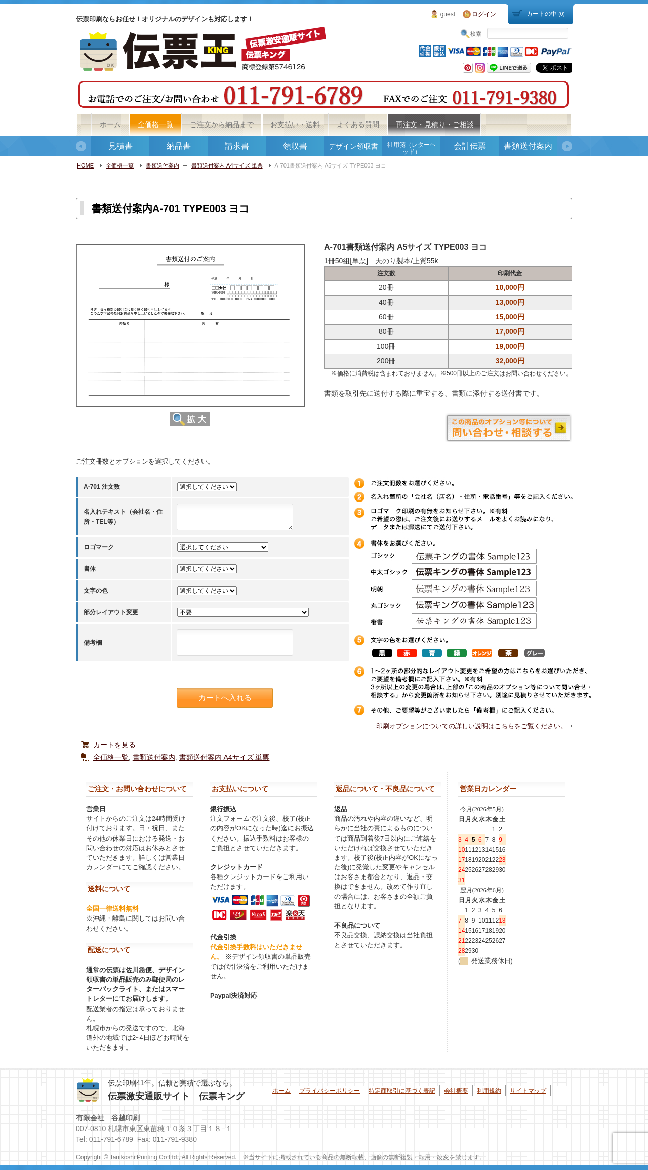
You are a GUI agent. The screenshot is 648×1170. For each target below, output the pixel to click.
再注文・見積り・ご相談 (435, 124)
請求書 (237, 146)
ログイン (484, 14)
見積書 (120, 146)
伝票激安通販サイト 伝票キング (176, 1096)
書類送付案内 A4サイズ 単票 (227, 165)
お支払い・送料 (295, 124)
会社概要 (456, 1090)
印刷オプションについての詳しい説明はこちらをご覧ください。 (471, 726)
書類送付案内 (528, 146)
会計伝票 (470, 146)
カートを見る (114, 745)
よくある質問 (358, 124)
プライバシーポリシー (329, 1090)
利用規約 (489, 1090)
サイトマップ (528, 1090)
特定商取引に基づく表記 (402, 1090)
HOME (85, 165)
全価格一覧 (155, 124)
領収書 (295, 146)
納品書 (179, 146)
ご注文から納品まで (222, 124)
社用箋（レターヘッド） (411, 148)
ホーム (110, 124)
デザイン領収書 (353, 146)
